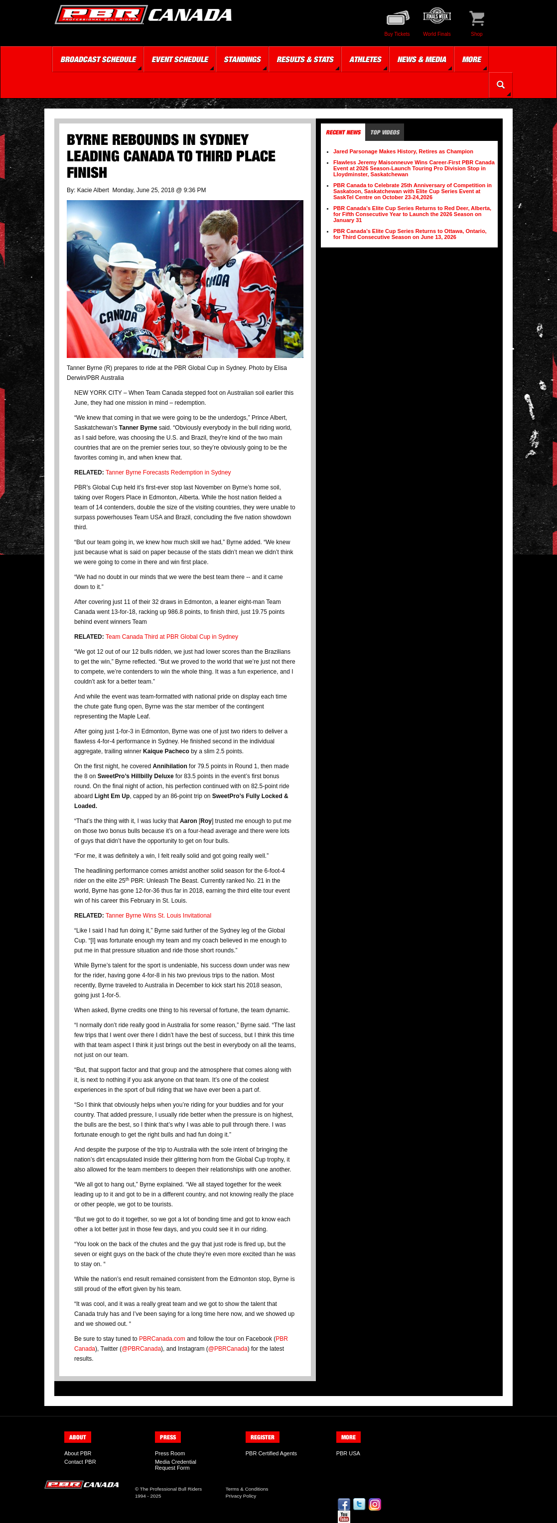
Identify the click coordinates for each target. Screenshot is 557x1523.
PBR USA (348, 1453)
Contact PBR (80, 1462)
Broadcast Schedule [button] (98, 59)
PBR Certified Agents (271, 1453)
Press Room (170, 1453)
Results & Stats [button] (305, 59)
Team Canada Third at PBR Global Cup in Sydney (172, 636)
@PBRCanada (141, 1348)
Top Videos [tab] (384, 132)
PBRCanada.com (162, 1338)
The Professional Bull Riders (171, 1489)
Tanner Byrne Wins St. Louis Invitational (158, 915)
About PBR (77, 1453)
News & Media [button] (421, 59)
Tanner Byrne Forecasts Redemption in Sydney (168, 472)
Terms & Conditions (247, 1489)
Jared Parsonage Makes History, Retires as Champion (403, 151)
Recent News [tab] (343, 132)
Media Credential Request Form (175, 1465)
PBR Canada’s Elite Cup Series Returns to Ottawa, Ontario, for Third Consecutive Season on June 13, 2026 (410, 234)
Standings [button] (242, 59)
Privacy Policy (241, 1496)
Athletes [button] (365, 59)
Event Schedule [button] (179, 59)
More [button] (471, 59)
